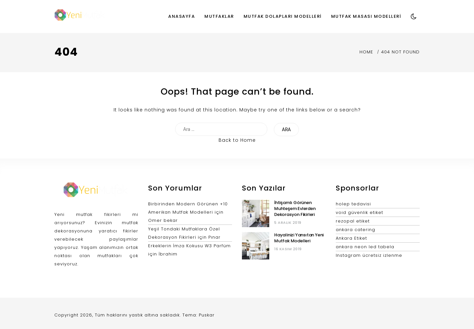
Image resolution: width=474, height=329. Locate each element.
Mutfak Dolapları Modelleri (283, 16)
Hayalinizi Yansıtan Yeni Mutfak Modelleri (299, 238)
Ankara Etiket (351, 238)
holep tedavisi (353, 204)
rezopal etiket (353, 221)
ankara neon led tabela (365, 247)
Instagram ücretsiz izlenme (369, 255)
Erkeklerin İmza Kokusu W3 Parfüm (189, 246)
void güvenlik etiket (359, 212)
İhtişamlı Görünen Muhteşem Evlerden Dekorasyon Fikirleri (295, 208)
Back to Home (237, 140)
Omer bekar (163, 220)
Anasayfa (181, 16)
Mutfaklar (219, 16)
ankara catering (355, 229)
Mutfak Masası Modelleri (366, 16)
